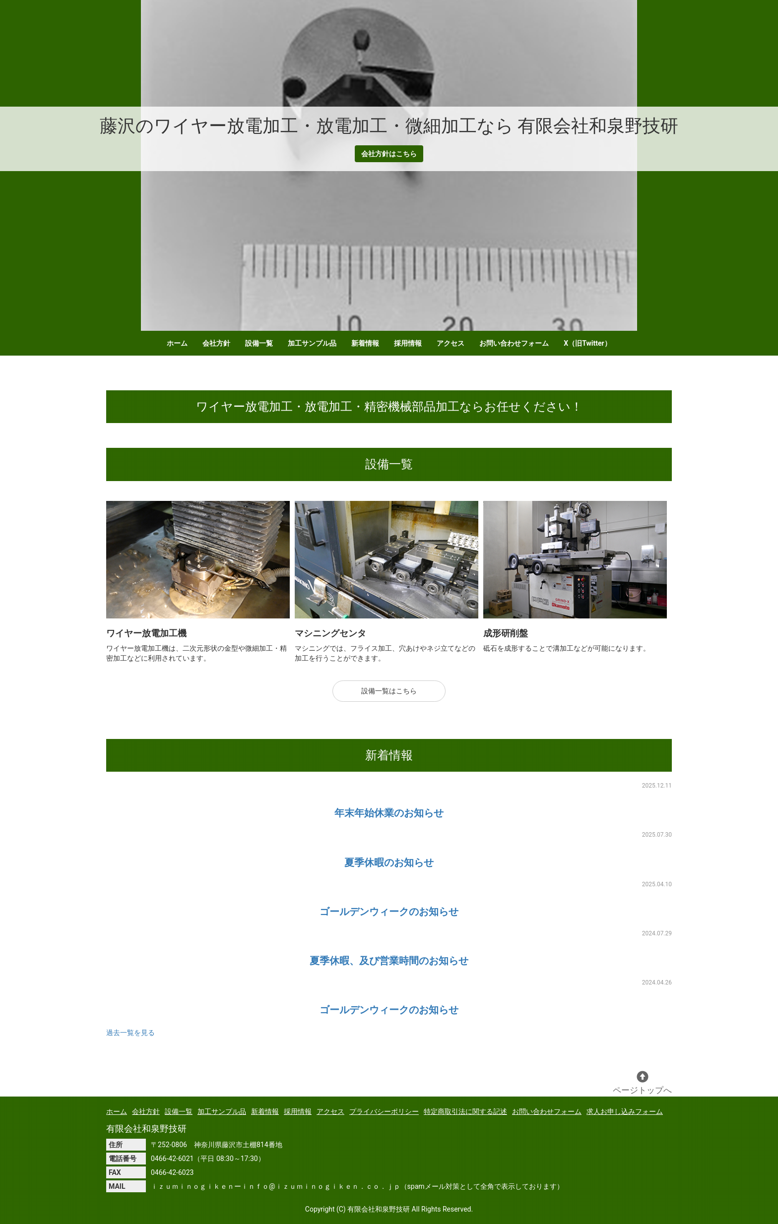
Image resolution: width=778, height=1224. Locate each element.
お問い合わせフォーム (514, 343)
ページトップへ (642, 1083)
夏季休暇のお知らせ (389, 862)
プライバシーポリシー (384, 1111)
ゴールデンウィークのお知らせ (389, 912)
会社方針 (216, 343)
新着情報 (365, 343)
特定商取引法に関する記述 (465, 1111)
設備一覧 (259, 343)
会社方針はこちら (389, 154)
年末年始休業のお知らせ (389, 813)
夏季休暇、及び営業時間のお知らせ (389, 961)
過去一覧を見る (130, 1033)
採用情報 (408, 343)
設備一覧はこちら (389, 691)
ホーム (177, 343)
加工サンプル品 (312, 343)
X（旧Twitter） (587, 343)
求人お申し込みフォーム (624, 1111)
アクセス (450, 343)
